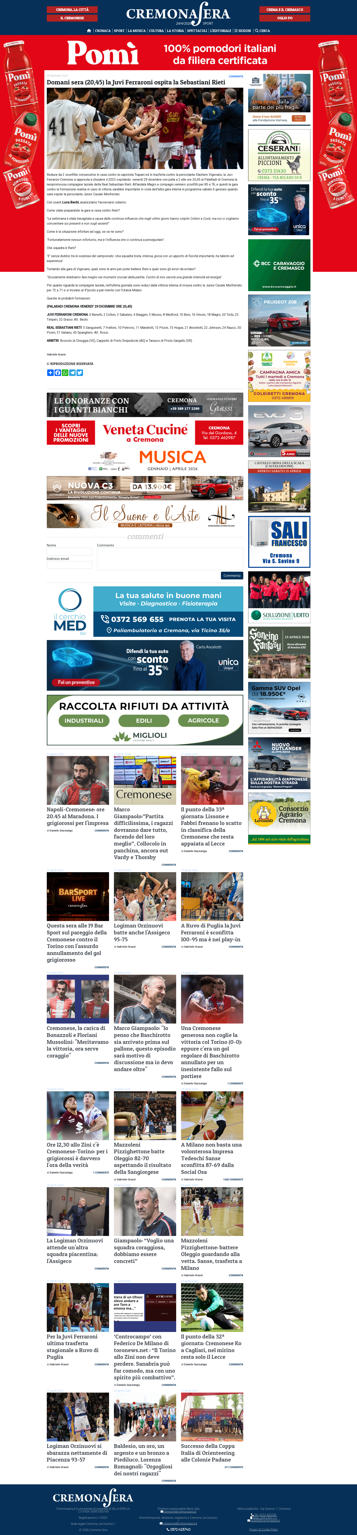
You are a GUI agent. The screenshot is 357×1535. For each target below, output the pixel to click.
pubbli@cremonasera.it (263, 1520)
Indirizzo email (69, 562)
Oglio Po (285, 18)
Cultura (156, 30)
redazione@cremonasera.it (178, 1523)
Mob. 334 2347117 (263, 1518)
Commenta (232, 575)
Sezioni (243, 30)
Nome (69, 549)
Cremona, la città (72, 10)
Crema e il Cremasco (284, 10)
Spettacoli (197, 30)
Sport (119, 30)
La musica (137, 30)
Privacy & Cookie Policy (263, 1529)
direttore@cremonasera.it (178, 1511)
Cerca (262, 30)
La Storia (175, 30)
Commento (170, 556)
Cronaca (103, 30)
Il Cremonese (72, 18)
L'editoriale (220, 30)
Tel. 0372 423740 (263, 1515)
